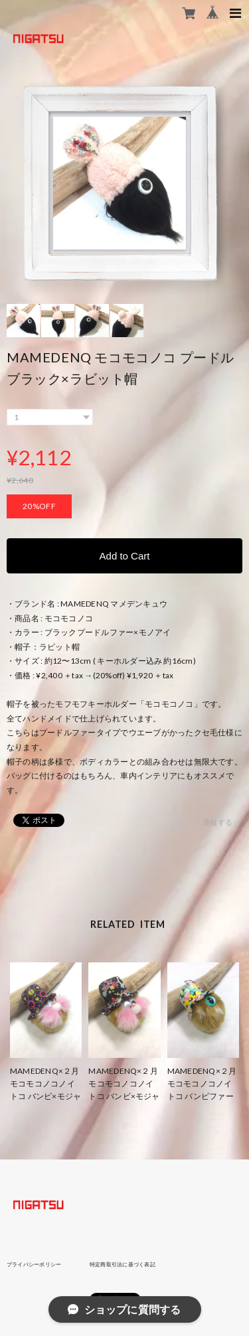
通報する (217, 822)
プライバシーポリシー (34, 1264)
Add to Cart (125, 555)
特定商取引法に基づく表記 (122, 1264)
